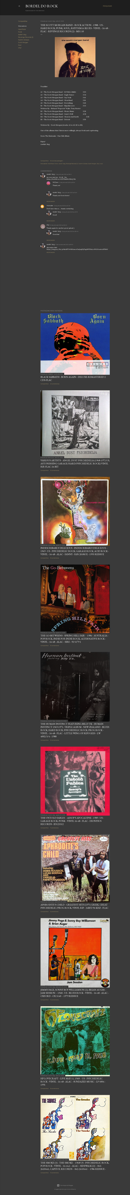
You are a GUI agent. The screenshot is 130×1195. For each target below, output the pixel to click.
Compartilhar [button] (22, 21)
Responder (51, 201)
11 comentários (54, 1000)
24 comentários (54, 384)
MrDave (55, 182)
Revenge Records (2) (25, 37)
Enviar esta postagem (56, 161)
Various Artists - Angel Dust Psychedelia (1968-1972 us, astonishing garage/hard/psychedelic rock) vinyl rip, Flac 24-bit (75, 463)
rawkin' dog (22, 35)
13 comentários (54, 558)
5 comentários (54, 911)
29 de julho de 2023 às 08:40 (70, 231)
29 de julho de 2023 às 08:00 (58, 225)
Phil (48, 225)
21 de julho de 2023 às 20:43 (62, 205)
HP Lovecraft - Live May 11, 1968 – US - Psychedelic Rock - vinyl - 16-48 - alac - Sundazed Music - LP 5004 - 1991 (73, 1081)
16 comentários (54, 1088)
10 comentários (54, 470)
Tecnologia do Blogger (65, 1185)
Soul (19, 45)
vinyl (19, 48)
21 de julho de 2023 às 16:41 (69, 192)
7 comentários (54, 828)
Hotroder (50, 206)
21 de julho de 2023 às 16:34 (67, 182)
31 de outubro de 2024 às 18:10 (64, 244)
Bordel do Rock (41, 6)
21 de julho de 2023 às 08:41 (63, 174)
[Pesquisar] (107, 6)
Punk (20, 32)
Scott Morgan (23, 42)
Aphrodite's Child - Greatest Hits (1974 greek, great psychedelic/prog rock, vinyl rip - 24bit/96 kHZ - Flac (74, 906)
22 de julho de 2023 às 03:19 (70, 212)
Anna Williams (71, 1189)
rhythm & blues (23, 40)
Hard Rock (22, 29)
